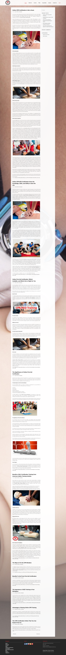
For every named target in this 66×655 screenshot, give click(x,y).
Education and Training (18, 177)
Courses (35, 2)
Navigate (7, 641)
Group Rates (44, 2)
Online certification (37, 367)
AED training (33, 602)
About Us (30, 2)
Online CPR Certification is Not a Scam (23, 10)
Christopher (20, 282)
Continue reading (15, 570)
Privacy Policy (45, 650)
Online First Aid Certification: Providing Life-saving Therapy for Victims (47, 20)
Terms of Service (51, 650)
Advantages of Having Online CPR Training (24, 607)
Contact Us (55, 2)
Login (59, 2)
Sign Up (49, 2)
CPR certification (30, 177)
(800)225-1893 (22, 556)
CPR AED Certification (35, 267)
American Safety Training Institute (25, 17)
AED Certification (29, 274)
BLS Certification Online (23, 547)
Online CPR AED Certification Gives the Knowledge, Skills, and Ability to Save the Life (24, 183)
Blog (6, 650)
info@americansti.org (31, 556)
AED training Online (37, 602)
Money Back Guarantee (10, 649)
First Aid (28, 367)
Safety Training (23, 177)
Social (25, 641)
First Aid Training (37, 469)
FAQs (39, 2)
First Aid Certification (32, 367)
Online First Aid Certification (25, 394)
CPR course (24, 572)
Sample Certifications (9, 647)
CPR (27, 177)
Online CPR (34, 177)
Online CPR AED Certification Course (29, 195)
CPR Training (28, 572)
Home (26, 2)
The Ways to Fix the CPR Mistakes (21, 562)
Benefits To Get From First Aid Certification (24, 576)
